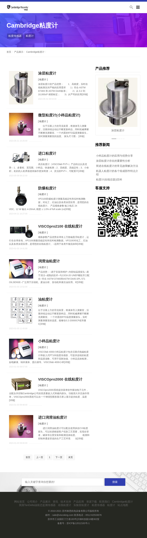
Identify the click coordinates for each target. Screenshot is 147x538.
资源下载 (91, 501)
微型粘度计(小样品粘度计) (59, 115)
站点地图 (123, 505)
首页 (9, 52)
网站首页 (19, 501)
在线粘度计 (64, 505)
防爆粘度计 (47, 188)
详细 (85, 94)
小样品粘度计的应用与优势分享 (114, 155)
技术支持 (66, 501)
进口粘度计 (47, 153)
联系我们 (104, 501)
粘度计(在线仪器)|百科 (109, 179)
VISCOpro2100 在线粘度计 (60, 226)
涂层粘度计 (47, 73)
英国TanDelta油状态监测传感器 (37, 505)
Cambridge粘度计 (35, 52)
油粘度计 (45, 299)
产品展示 (18, 52)
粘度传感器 (15, 35)
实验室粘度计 (81, 505)
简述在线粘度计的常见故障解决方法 (117, 166)
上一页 (39, 457)
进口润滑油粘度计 (52, 417)
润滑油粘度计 (49, 261)
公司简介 (32, 501)
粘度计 (30, 35)
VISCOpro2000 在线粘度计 (60, 379)
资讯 (55, 501)
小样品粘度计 (49, 341)
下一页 (58, 457)
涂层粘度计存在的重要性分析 (113, 160)
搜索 (115, 482)
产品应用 (78, 501)
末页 (70, 457)
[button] (113, 138)
